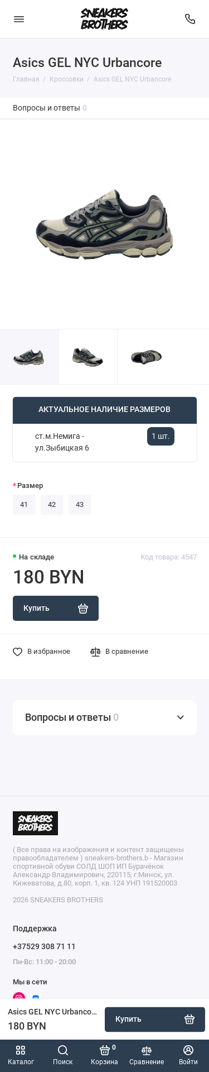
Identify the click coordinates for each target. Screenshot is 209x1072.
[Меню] (19, 19)
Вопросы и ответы (50, 108)
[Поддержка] (191, 19)
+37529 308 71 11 (44, 946)
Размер (30, 485)
